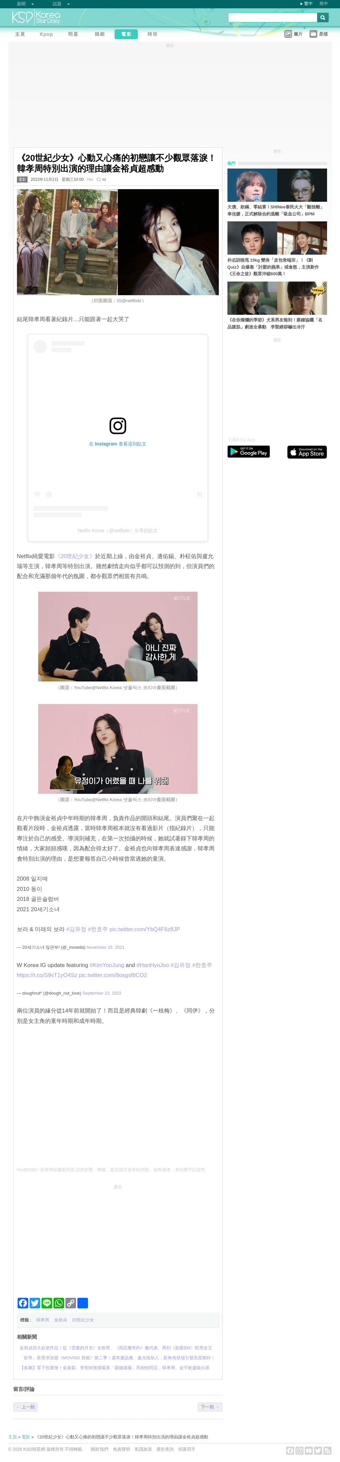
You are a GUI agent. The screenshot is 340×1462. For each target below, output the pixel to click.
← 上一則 (25, 1406)
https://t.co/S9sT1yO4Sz (47, 975)
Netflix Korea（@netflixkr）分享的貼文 (118, 530)
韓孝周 (42, 1319)
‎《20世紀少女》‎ (75, 556)
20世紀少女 (83, 1319)
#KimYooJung (107, 965)
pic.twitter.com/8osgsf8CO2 (113, 975)
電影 (22, 179)
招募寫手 (187, 1449)
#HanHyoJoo (152, 965)
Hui (90, 179)
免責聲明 (121, 1449)
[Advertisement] (118, 1238)
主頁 (12, 1436)
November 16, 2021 (106, 947)
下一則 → (210, 1406)
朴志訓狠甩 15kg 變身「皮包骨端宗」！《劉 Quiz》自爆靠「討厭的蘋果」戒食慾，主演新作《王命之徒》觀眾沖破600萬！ (273, 267)
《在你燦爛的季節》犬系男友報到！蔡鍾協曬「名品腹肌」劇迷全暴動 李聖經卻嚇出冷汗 (274, 323)
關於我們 (99, 1449)
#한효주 (98, 929)
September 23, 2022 (102, 993)
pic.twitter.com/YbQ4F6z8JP (145, 929)
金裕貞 (60, 1319)
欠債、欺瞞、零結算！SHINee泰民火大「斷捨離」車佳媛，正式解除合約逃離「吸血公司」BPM (276, 210)
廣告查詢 (165, 1449)
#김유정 (76, 929)
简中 (323, 3)
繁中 (308, 3)
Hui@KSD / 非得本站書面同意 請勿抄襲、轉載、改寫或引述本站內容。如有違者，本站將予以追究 (111, 1169)
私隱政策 (143, 1449)
